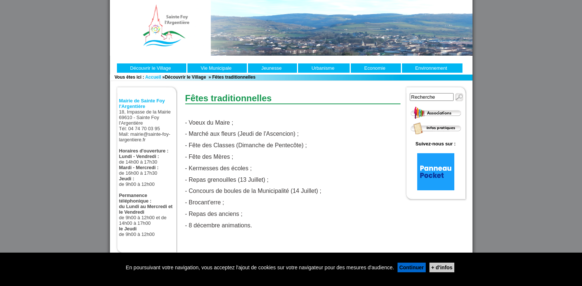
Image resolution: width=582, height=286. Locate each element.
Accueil (153, 77)
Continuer (411, 267)
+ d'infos (441, 267)
